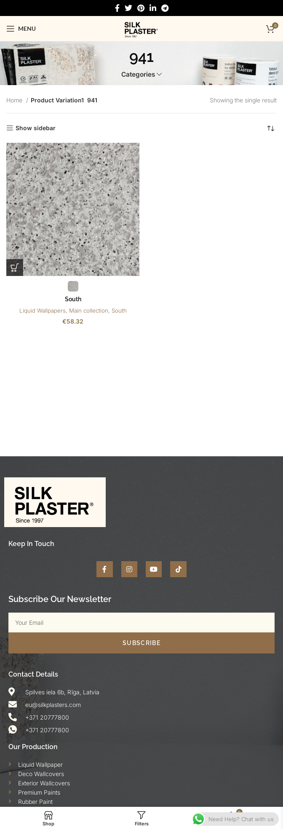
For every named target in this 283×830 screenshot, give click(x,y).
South (73, 299)
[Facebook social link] (117, 8)
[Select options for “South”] (14, 267)
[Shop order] (270, 128)
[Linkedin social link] (153, 8)
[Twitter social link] (128, 8)
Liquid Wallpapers (42, 310)
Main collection (88, 310)
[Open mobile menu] (21, 28)
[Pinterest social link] (141, 8)
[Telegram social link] (165, 8)
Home (15, 100)
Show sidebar (36, 128)
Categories (138, 74)
